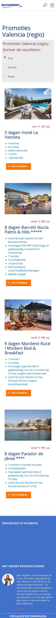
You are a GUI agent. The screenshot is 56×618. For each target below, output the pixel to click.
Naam (11, 76)
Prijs (10, 58)
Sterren (12, 67)
